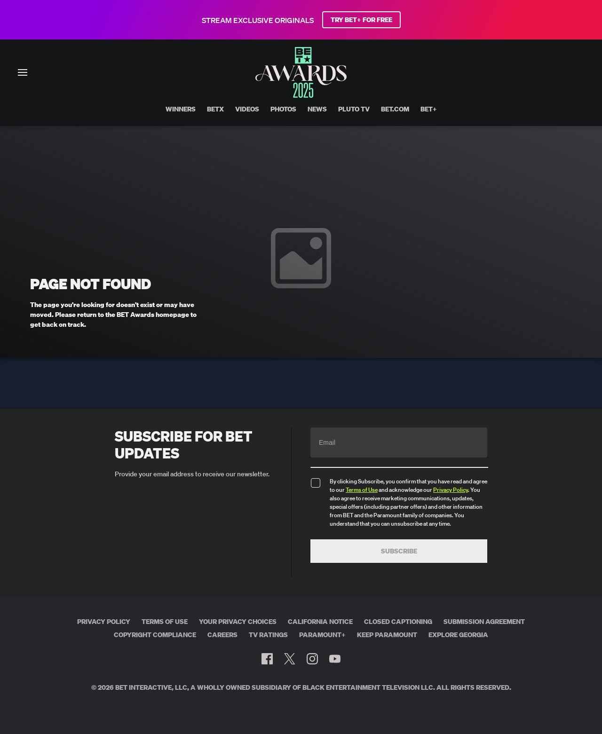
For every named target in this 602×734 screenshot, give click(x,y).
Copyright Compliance (155, 635)
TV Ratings (268, 635)
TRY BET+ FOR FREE (361, 20)
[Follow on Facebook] (267, 658)
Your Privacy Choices (238, 621)
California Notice (320, 621)
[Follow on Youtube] (335, 658)
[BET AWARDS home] (301, 95)
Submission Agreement (484, 621)
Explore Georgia (458, 635)
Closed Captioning (398, 621)
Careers (222, 635)
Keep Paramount (387, 635)
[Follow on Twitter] (289, 658)
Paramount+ (322, 635)
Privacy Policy (450, 490)
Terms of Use (362, 490)
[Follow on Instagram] (312, 658)
